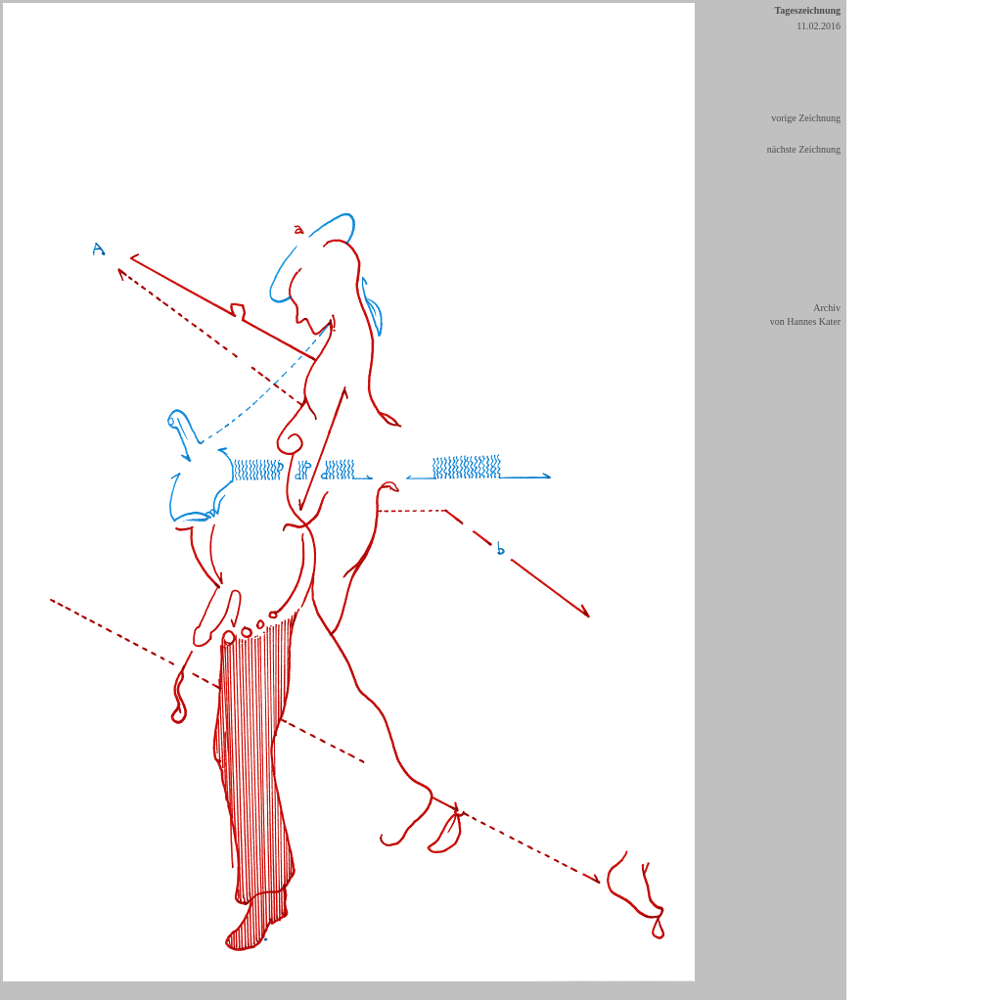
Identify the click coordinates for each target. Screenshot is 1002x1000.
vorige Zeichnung (806, 118)
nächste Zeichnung (804, 149)
